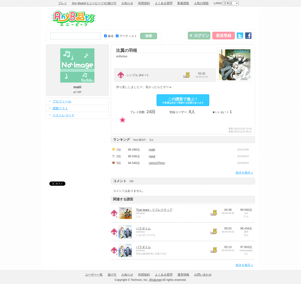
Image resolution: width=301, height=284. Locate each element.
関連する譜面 (123, 199)
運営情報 (183, 274)
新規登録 (223, 35)
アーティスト (126, 36)
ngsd (152, 156)
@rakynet (155, 279)
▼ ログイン (199, 35)
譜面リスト (60, 108)
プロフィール (61, 101)
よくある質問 (163, 3)
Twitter (240, 35)
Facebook (248, 35)
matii (152, 149)
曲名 (109, 36)
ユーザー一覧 (94, 274)
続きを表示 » (244, 172)
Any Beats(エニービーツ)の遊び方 (94, 3)
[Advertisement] (179, 18)
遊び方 (112, 274)
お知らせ (127, 3)
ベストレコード (63, 115)
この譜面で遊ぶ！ (183, 100)
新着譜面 (183, 3)
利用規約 (144, 3)
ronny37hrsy (157, 163)
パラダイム (143, 228)
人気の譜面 (201, 3)
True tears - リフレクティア (154, 209)
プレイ (62, 3)
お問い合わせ (203, 274)
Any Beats (73, 18)
